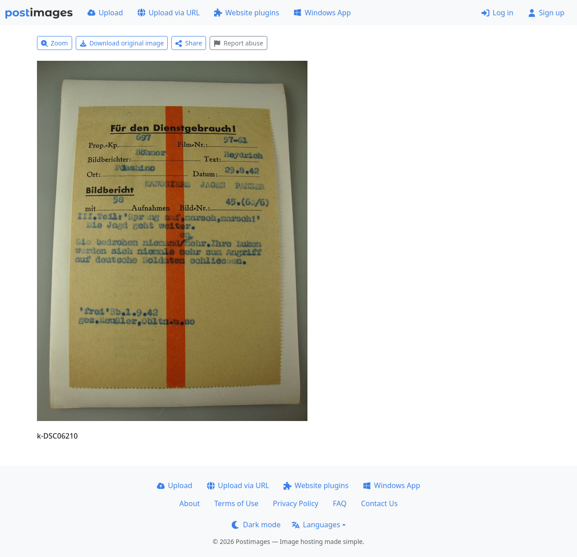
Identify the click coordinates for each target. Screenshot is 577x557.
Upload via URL (168, 13)
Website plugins (246, 13)
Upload (105, 13)
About (189, 503)
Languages (316, 525)
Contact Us (379, 503)
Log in (497, 13)
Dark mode (256, 525)
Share (188, 43)
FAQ (339, 503)
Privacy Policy (295, 503)
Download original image (122, 43)
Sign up (546, 13)
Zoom (54, 43)
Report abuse (238, 43)
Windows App (322, 13)
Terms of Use (236, 503)
